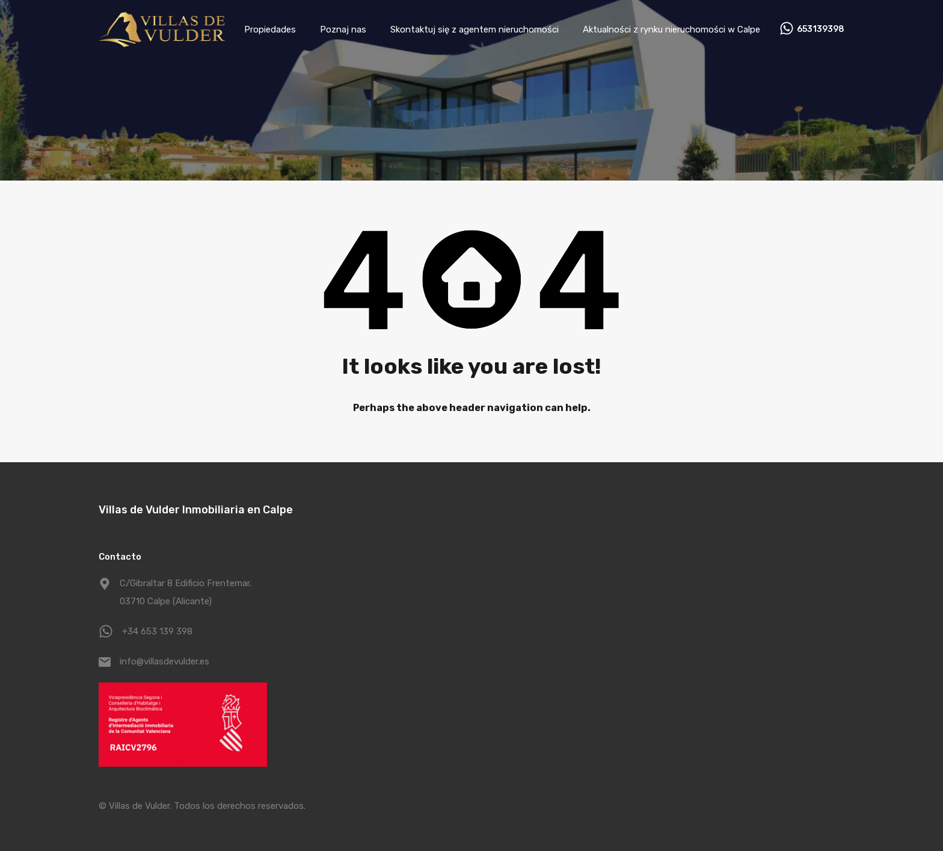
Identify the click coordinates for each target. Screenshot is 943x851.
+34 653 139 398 (157, 631)
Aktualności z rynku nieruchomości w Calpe (671, 29)
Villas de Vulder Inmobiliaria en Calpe (196, 509)
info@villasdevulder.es (164, 661)
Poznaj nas (343, 29)
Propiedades (270, 29)
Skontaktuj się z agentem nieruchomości (474, 29)
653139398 (820, 29)
